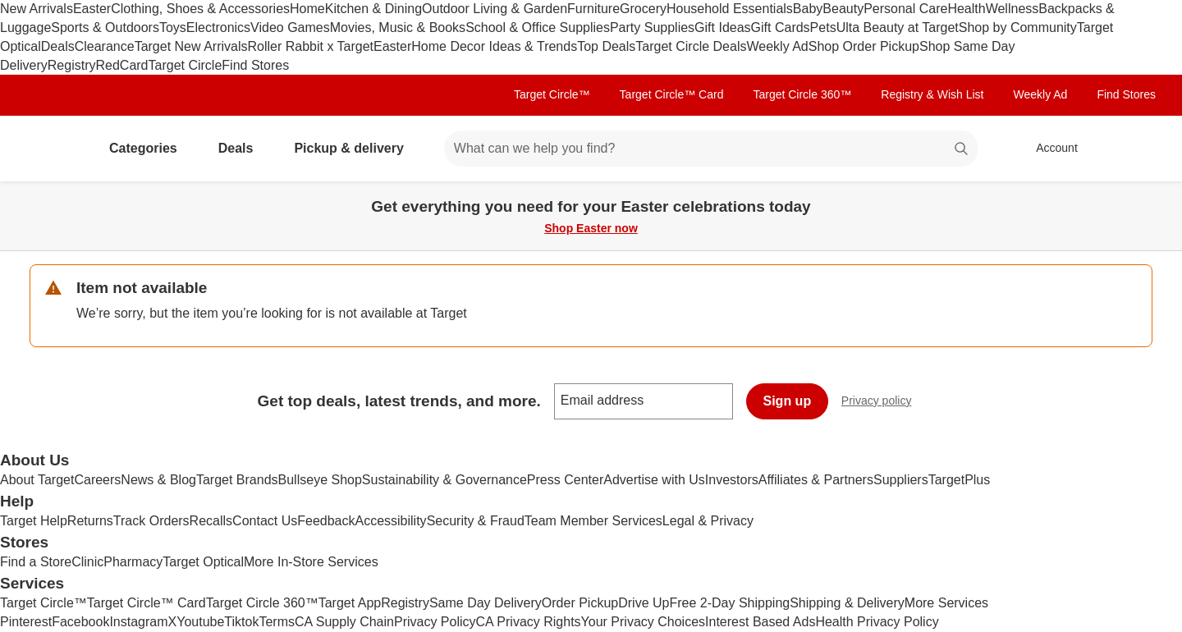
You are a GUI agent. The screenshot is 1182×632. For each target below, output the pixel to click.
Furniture (593, 9)
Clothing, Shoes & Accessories (200, 9)
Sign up (787, 401)
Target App (350, 603)
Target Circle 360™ (802, 94)
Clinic (87, 562)
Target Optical (203, 562)
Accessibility (390, 521)
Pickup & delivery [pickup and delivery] (355, 148)
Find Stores (255, 65)
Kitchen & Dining (373, 9)
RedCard (121, 65)
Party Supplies (652, 27)
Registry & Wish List (932, 94)
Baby (807, 9)
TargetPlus (959, 480)
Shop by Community (1018, 27)
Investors (731, 480)
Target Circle (185, 65)
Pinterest (26, 622)
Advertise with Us (654, 480)
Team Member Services (593, 521)
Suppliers (900, 480)
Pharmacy (133, 562)
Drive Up (643, 603)
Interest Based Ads (760, 622)
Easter (92, 9)
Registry (72, 65)
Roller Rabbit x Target (310, 46)
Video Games (290, 27)
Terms (277, 622)
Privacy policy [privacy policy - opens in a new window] (883, 402)
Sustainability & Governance (444, 480)
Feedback (326, 521)
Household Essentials (730, 9)
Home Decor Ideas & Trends (494, 46)
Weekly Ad (777, 46)
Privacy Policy (435, 622)
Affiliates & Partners (815, 480)
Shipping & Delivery (847, 603)
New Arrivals (36, 9)
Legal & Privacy (708, 521)
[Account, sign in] (1048, 149)
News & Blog (158, 480)
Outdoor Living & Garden (494, 9)
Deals (58, 46)
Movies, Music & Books (397, 27)
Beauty (843, 9)
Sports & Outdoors (105, 27)
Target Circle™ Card (672, 94)
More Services (946, 603)
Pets (823, 27)
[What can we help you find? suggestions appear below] (711, 149)
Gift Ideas (722, 27)
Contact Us (264, 521)
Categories (149, 148)
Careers (97, 480)
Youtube (200, 622)
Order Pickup (580, 603)
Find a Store (35, 562)
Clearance (105, 46)
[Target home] (52, 148)
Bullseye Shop (320, 480)
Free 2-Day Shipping (729, 603)
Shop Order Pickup (864, 46)
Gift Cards (780, 27)
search (962, 150)
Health (966, 9)
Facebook (80, 622)
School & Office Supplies (537, 27)
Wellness (1012, 9)
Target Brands (237, 480)
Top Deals (606, 46)
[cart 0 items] (1131, 149)
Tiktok (241, 622)
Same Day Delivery (485, 603)
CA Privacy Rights (528, 622)
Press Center (565, 480)
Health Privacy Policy (876, 622)
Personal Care (905, 9)
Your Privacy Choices (643, 622)
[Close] (1159, 200)
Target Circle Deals (690, 46)
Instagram (138, 622)
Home (307, 9)
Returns (90, 521)
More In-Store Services (311, 562)
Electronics (218, 27)
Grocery (643, 9)
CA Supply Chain (344, 622)
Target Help (33, 521)
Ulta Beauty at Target (897, 27)
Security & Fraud (476, 521)
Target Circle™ (552, 94)
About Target (37, 480)
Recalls (211, 521)
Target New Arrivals (191, 46)
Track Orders (151, 521)
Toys (172, 27)
